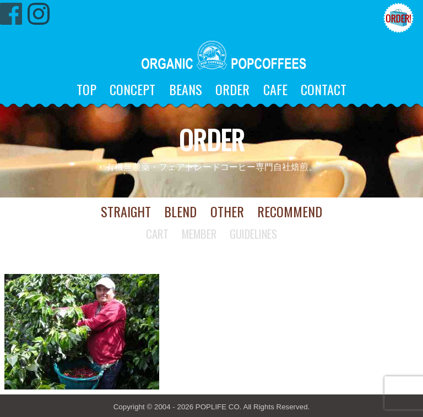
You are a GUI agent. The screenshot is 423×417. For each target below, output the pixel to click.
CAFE (275, 89)
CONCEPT (132, 89)
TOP (86, 89)
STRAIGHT (126, 211)
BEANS (185, 89)
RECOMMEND (289, 211)
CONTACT (323, 89)
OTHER (227, 211)
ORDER (232, 89)
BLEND (180, 211)
